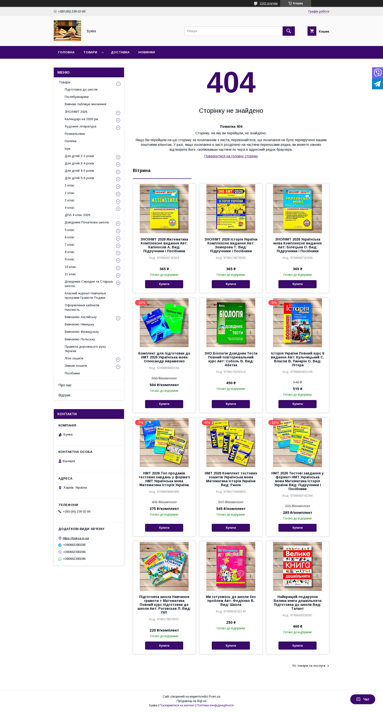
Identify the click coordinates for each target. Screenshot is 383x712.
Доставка (120, 52)
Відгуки (64, 395)
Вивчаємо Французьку (82, 331)
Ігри (67, 148)
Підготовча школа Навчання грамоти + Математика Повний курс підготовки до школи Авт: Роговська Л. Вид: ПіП (164, 604)
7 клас (69, 244)
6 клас (69, 237)
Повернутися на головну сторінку (231, 156)
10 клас (70, 267)
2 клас (69, 193)
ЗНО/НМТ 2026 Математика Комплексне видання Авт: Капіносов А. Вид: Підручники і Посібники (164, 245)
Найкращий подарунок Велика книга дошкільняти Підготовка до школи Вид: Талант (297, 602)
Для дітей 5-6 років (79, 178)
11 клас (70, 274)
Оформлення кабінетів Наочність (82, 307)
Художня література (80, 126)
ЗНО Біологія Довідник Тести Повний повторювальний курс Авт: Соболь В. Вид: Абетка (230, 359)
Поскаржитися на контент (177, 705)
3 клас (69, 200)
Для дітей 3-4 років (79, 163)
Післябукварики (77, 97)
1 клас (69, 185)
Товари (90, 52)
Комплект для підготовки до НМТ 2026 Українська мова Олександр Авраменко (164, 357)
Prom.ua (214, 696)
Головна (66, 52)
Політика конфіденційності (215, 705)
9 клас (69, 259)
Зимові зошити (76, 365)
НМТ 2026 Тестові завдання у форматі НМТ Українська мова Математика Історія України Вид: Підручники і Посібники (297, 481)
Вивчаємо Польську (80, 339)
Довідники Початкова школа (87, 222)
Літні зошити (74, 358)
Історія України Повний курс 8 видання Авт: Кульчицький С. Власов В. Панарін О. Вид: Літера (297, 359)
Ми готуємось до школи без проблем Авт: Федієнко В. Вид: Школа (231, 601)
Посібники (72, 373)
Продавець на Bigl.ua (191, 701)
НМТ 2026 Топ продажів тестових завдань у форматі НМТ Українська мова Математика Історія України (164, 479)
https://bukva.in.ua (76, 538)
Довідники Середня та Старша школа (89, 284)
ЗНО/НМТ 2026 (76, 112)
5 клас (69, 230)
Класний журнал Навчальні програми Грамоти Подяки (85, 295)
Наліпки (70, 141)
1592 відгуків (269, 3)
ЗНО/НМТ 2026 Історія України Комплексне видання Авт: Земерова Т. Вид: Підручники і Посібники (230, 245)
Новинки (146, 52)
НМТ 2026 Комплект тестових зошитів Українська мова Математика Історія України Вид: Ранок (231, 479)
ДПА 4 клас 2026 (77, 215)
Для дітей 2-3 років (79, 156)
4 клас (69, 207)
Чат (362, 699)
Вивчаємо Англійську (81, 317)
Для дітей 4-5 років (79, 170)
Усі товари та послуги (308, 665)
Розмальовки (75, 134)
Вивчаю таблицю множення (85, 104)
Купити (164, 284)
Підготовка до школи (81, 89)
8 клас (69, 252)
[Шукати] (289, 31)
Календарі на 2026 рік (81, 119)
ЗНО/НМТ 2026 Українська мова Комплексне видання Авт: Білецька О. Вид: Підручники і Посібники (297, 245)
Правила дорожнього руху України (85, 349)
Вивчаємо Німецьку (79, 324)
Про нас (65, 385)
